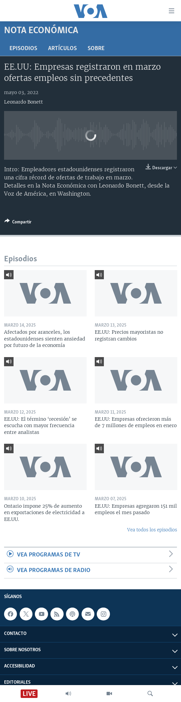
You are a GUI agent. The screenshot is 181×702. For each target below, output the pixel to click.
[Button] (17, 223)
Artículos (62, 48)
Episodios (23, 48)
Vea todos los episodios (152, 530)
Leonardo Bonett (23, 102)
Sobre (96, 48)
